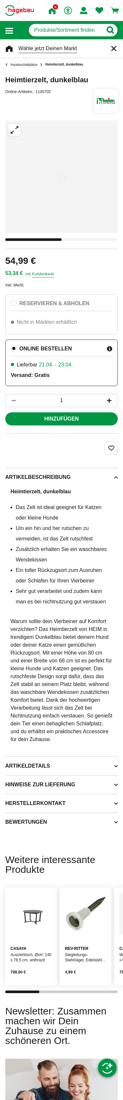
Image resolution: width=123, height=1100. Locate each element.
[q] (66, 30)
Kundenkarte (43, 274)
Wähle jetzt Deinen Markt (47, 48)
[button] (9, 30)
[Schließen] (114, 48)
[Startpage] (19, 10)
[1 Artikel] (61, 400)
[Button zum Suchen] (110, 30)
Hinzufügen (61, 419)
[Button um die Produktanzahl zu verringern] (11, 400)
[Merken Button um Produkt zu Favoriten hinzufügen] (111, 448)
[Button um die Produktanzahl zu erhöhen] (112, 400)
